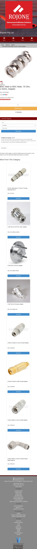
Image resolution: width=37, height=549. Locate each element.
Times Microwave (18, 533)
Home (2, 45)
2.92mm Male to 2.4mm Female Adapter (17, 420)
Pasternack (18, 528)
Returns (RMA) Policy (19, 498)
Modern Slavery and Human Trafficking (18, 501)
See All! (18, 534)
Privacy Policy (18, 492)
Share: (4, 94)
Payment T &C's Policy (18, 509)
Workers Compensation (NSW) (18, 515)
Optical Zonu (18, 527)
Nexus (18, 525)
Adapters (7, 45)
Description (3, 148)
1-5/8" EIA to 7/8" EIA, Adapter (15, 265)
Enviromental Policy (18, 497)
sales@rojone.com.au (18, 479)
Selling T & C (18, 507)
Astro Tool (18, 521)
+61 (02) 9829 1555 (18, 478)
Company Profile (18, 491)
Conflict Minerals (18, 500)
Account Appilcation (18, 506)
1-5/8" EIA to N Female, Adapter (15, 304)
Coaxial (12, 45)
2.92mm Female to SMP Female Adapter (18, 381)
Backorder (18, 108)
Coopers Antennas (18, 522)
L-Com (18, 524)
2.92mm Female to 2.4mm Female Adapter (18, 342)
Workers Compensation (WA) (18, 516)
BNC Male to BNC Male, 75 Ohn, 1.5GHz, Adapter (14, 46)
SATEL (18, 531)
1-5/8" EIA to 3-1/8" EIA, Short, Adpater (17, 227)
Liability (18, 513)
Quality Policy (18, 494)
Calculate (18, 131)
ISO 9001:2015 (18, 495)
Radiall (18, 530)
